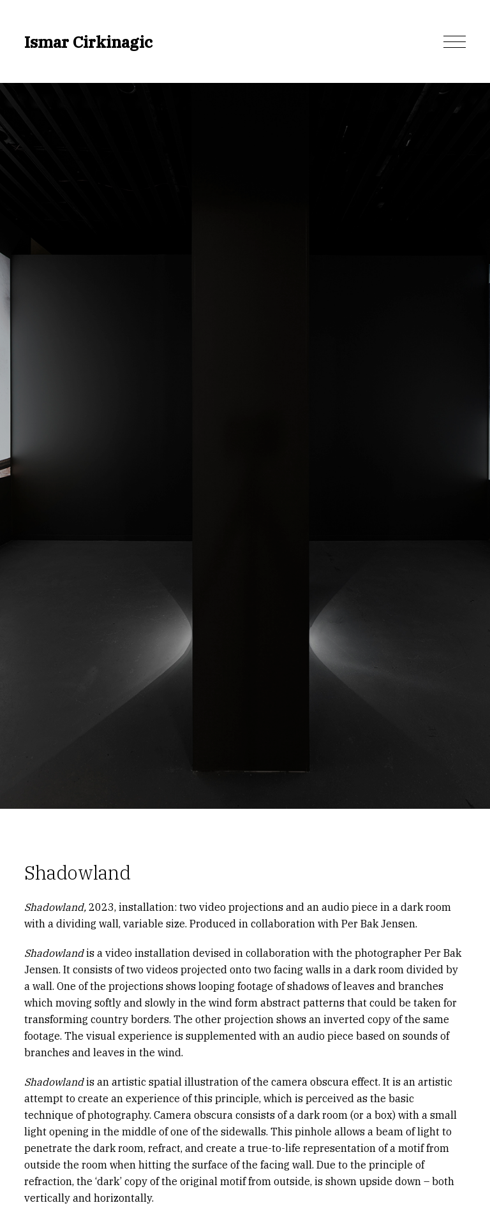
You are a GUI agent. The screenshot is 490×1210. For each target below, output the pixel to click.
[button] (454, 42)
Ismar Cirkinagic (88, 41)
